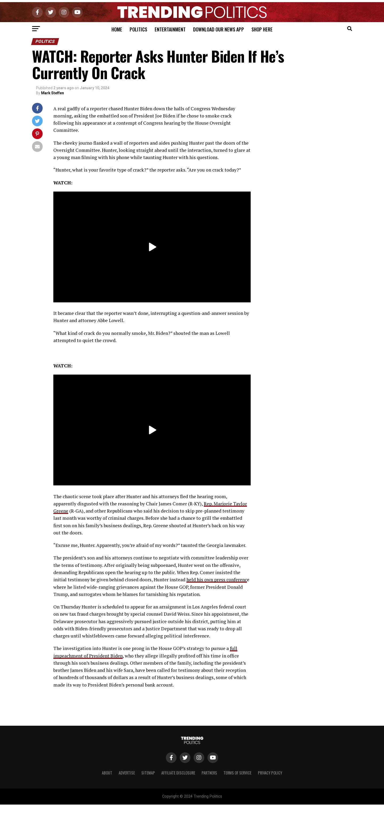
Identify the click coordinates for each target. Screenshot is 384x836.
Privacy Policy (270, 773)
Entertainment (170, 29)
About (107, 773)
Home (116, 29)
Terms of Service (237, 773)
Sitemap (148, 773)
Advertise (127, 773)
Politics (138, 29)
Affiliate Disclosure (178, 773)
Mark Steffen (52, 93)
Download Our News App (218, 29)
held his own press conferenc (216, 580)
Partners (209, 773)
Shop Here (262, 29)
